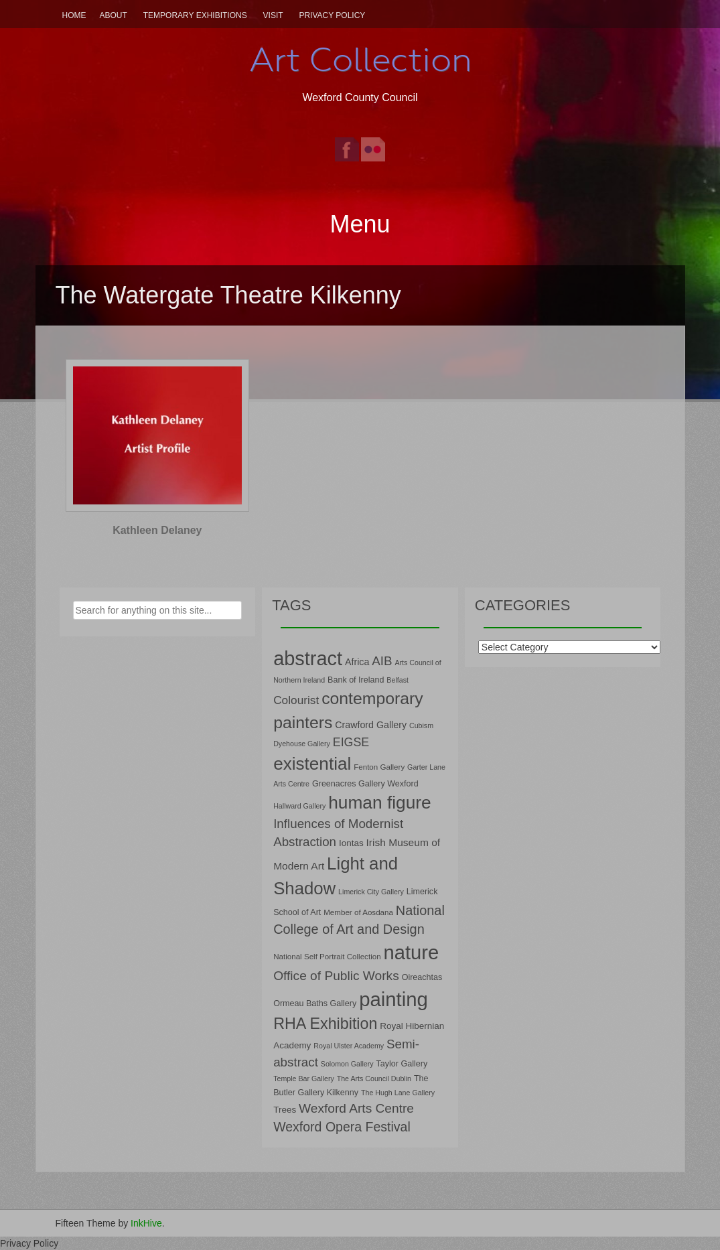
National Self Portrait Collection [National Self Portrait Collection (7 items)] (326, 956)
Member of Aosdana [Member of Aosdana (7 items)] (358, 912)
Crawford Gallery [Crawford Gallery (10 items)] (371, 724)
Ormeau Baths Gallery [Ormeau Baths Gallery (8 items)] (314, 1003)
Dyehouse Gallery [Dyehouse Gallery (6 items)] (301, 744)
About (113, 15)
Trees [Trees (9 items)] (284, 1110)
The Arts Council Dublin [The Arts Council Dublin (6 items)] (374, 1078)
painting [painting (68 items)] (393, 999)
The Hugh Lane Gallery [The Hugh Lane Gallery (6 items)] (398, 1093)
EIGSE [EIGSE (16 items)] (351, 742)
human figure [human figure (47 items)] (379, 802)
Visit (273, 15)
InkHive (146, 1223)
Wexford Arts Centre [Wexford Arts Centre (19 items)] (356, 1108)
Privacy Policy (332, 15)
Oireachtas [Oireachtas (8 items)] (422, 977)
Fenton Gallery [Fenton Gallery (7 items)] (379, 766)
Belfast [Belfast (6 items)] (397, 680)
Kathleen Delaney (157, 530)
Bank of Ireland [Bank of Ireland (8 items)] (356, 680)
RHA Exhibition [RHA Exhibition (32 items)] (325, 1023)
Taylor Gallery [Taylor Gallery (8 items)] (401, 1063)
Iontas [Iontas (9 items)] (351, 843)
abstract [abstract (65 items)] (307, 658)
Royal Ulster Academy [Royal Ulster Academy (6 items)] (348, 1046)
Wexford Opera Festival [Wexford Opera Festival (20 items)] (342, 1126)
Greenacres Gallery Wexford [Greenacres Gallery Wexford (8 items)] (365, 783)
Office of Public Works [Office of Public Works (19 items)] (336, 976)
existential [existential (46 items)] (312, 764)
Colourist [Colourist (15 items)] (296, 700)
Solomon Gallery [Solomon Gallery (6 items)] (347, 1064)
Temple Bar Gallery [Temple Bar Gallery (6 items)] (303, 1078)
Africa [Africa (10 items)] (357, 661)
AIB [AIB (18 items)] (382, 661)
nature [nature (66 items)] (411, 952)
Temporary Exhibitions (195, 15)
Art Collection (360, 59)
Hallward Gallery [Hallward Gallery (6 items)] (299, 806)
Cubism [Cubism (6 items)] (421, 725)
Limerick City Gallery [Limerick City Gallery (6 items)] (371, 892)
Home (74, 15)
